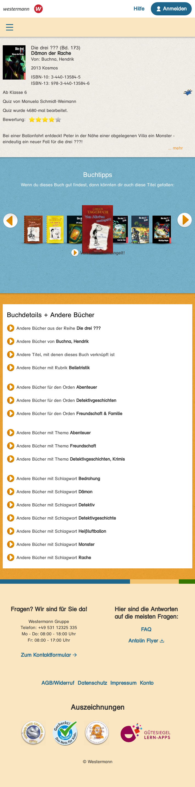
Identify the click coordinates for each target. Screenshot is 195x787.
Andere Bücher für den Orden (56, 387)
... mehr (175, 148)
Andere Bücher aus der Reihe (58, 328)
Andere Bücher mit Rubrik (53, 367)
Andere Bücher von (52, 341)
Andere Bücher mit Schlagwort (58, 478)
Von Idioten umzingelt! (102, 252)
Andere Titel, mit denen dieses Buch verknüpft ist (65, 354)
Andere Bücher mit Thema (53, 432)
